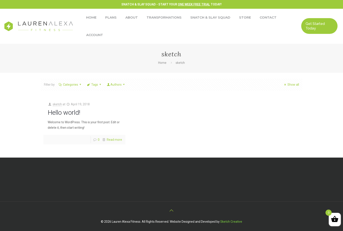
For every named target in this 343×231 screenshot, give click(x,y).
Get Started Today (315, 26)
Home (162, 62)
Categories (70, 84)
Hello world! (64, 112)
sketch (180, 62)
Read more (114, 139)
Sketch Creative (231, 221)
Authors (116, 84)
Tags (94, 84)
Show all (291, 84)
